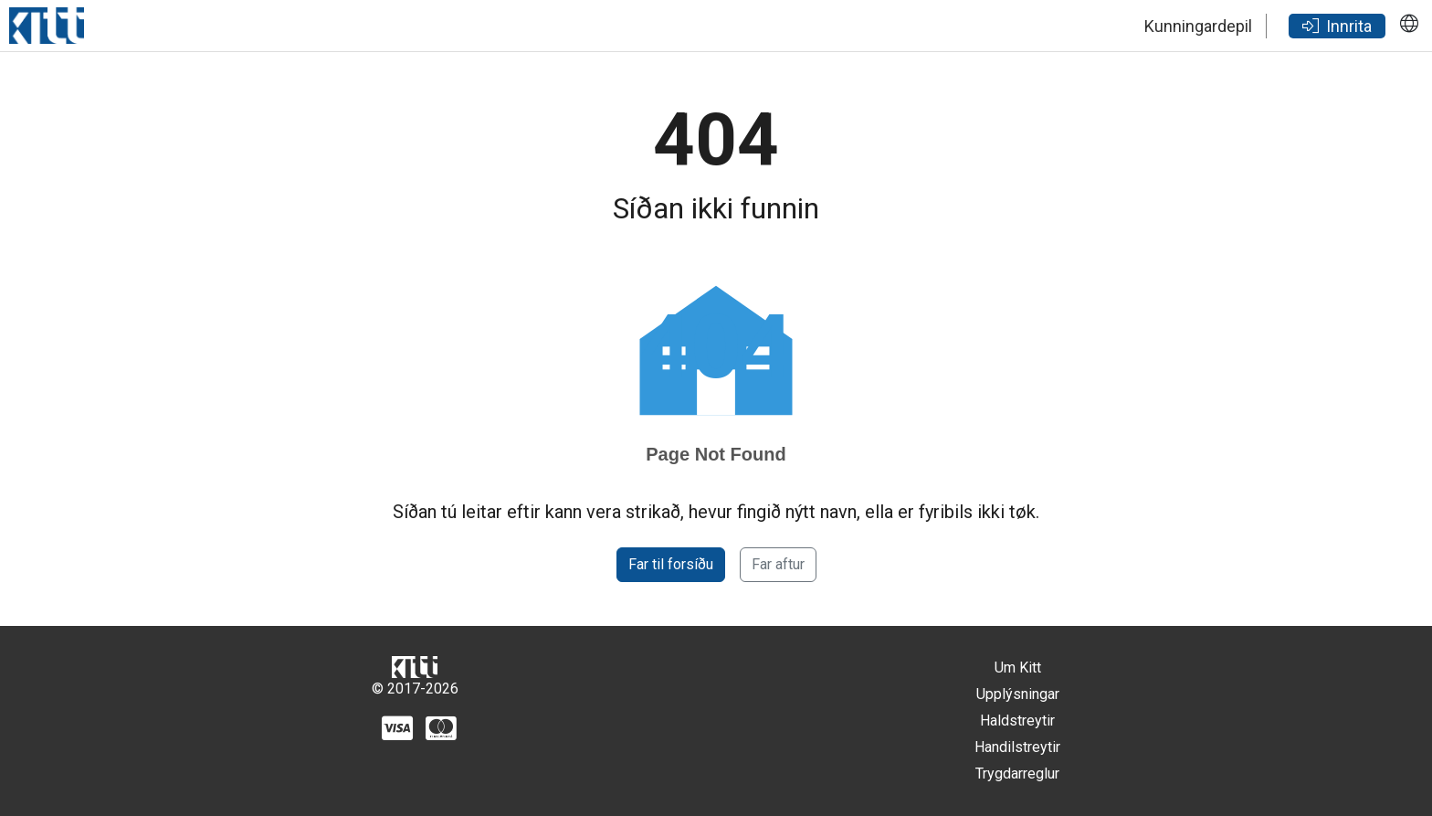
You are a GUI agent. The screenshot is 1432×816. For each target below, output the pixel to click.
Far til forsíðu (670, 564)
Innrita (1337, 26)
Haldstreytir (1017, 720)
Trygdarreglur (1017, 773)
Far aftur (778, 564)
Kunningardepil (1198, 26)
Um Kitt (1018, 667)
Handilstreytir (1017, 747)
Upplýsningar (1017, 694)
